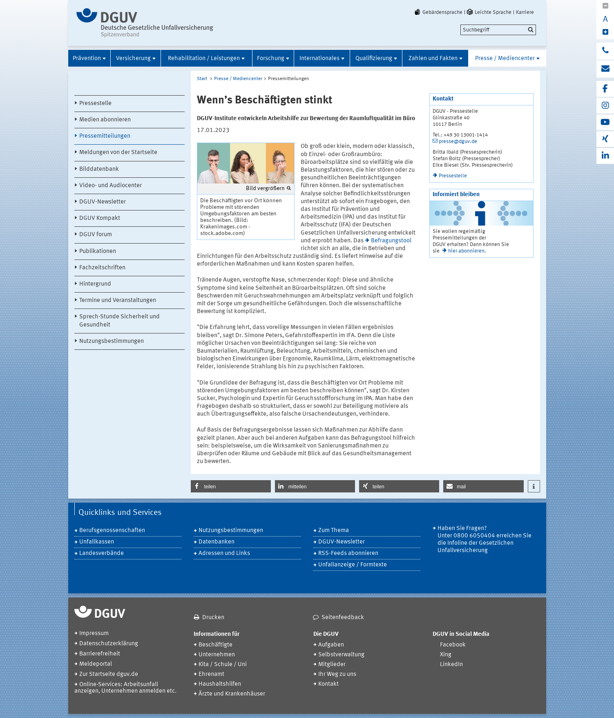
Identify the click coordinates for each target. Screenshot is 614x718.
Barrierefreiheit (99, 654)
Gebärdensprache (437, 12)
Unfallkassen (96, 542)
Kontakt (328, 684)
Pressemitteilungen (104, 136)
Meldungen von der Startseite (118, 153)
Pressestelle (95, 104)
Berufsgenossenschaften (112, 531)
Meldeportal (95, 664)
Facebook (453, 645)
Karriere (525, 12)
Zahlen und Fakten (433, 59)
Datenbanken (216, 542)
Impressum (94, 634)
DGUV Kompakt (99, 218)
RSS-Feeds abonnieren (348, 553)
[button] (231, 486)
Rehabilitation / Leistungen (204, 59)
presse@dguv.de (458, 141)
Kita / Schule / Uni (223, 665)
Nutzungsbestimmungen (111, 341)
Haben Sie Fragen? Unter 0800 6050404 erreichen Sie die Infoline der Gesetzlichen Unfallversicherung (484, 540)
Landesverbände (101, 553)
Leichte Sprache (488, 12)
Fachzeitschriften (102, 268)
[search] (498, 30)
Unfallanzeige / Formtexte (352, 565)
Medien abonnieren (105, 120)
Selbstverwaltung (341, 655)
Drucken (213, 618)
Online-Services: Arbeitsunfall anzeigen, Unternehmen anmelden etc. (125, 688)
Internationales (319, 59)
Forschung (270, 59)
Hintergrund (95, 284)
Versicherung (133, 59)
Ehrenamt (211, 674)
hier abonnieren (466, 251)
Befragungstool (391, 241)
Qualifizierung (373, 59)
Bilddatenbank (99, 169)
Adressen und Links (224, 553)
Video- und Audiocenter (110, 186)
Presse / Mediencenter (505, 59)
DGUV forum (95, 235)
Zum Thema (333, 531)
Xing (445, 655)
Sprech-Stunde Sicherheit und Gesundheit (119, 321)
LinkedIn (451, 665)
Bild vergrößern (265, 188)
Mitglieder (332, 665)
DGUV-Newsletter (102, 202)
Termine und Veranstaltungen (117, 300)
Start (202, 78)
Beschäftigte (215, 645)
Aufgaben (331, 645)
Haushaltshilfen (220, 684)
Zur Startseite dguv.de (108, 674)
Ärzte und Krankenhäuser (232, 694)
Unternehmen (217, 655)
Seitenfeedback (343, 618)
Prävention (87, 59)
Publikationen (97, 251)
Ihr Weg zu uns (337, 674)
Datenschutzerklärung (108, 644)
